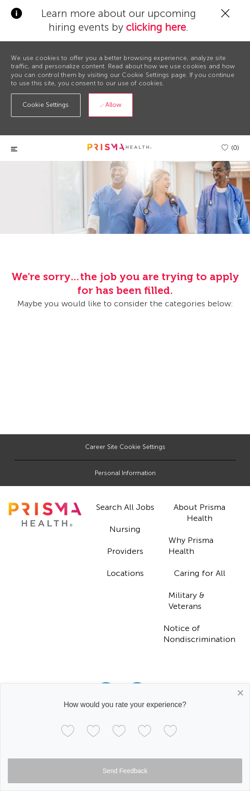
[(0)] (230, 148)
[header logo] (119, 147)
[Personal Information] (125, 473)
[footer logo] (45, 514)
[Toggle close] (14, 149)
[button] (46, 105)
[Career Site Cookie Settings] (125, 447)
